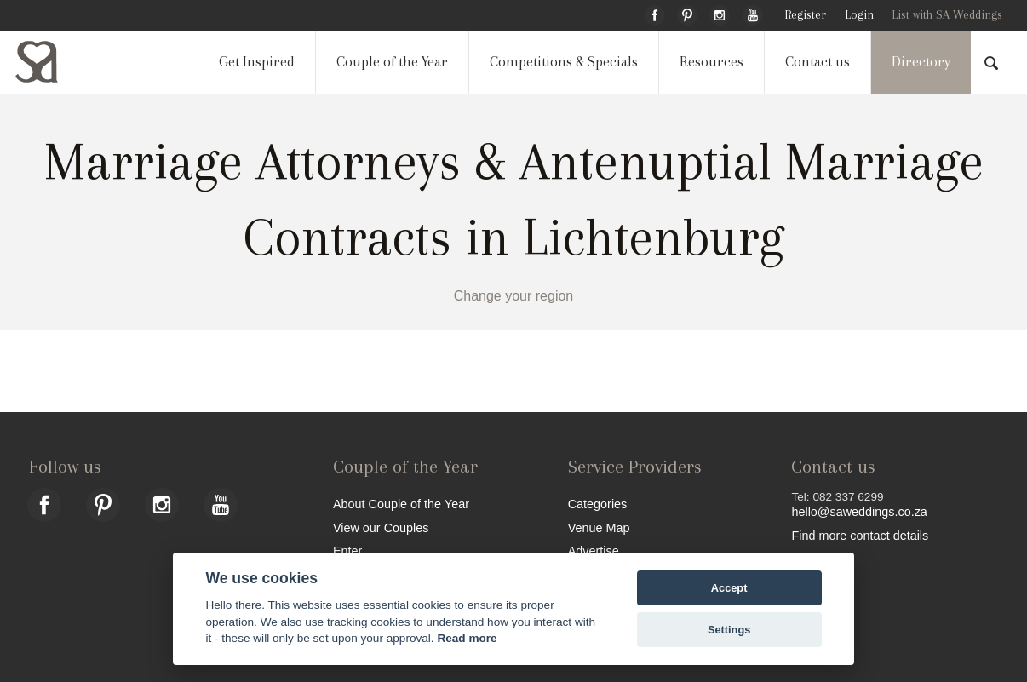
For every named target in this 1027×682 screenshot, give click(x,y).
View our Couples (381, 527)
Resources (711, 62)
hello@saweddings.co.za (859, 512)
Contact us (817, 62)
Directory (921, 62)
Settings (729, 629)
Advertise (593, 550)
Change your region (514, 296)
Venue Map (599, 527)
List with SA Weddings (947, 15)
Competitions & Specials (564, 62)
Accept (729, 588)
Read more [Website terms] (466, 638)
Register (805, 15)
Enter (347, 550)
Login (859, 15)
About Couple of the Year (401, 503)
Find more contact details (859, 535)
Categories (598, 503)
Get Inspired (257, 62)
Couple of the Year (392, 62)
